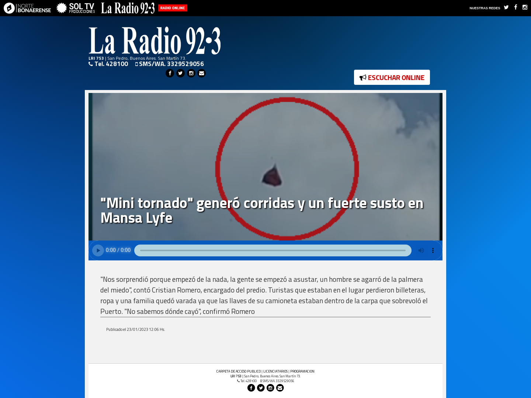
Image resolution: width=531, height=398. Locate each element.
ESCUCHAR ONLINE (392, 77)
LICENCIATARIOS (275, 371)
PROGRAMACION (302, 371)
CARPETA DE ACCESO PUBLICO (238, 371)
